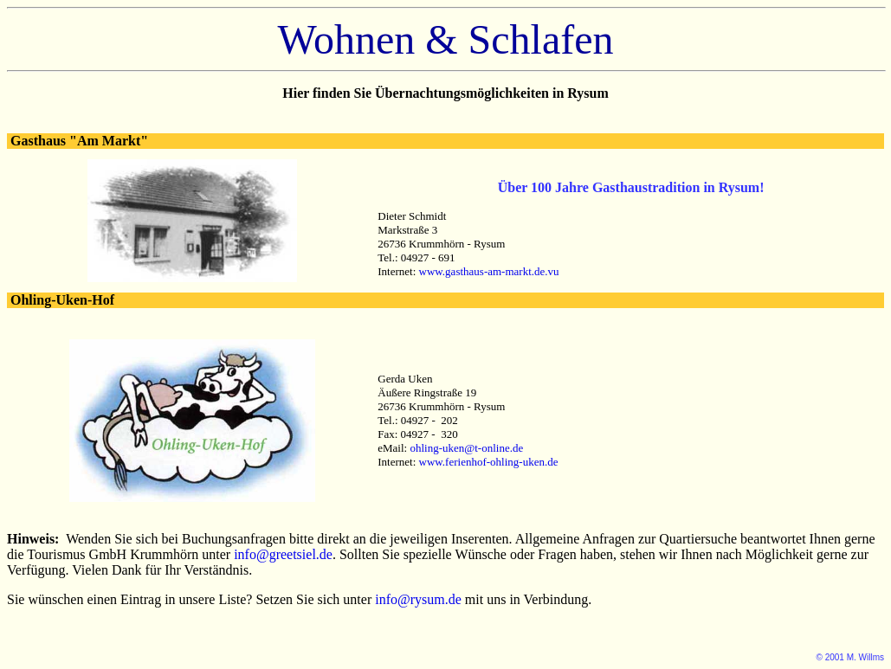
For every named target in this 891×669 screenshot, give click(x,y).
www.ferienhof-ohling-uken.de (488, 461)
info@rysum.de (418, 599)
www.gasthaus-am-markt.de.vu (489, 271)
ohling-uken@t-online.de (466, 447)
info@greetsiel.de (283, 554)
